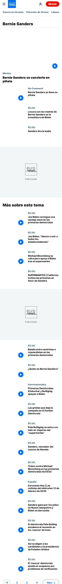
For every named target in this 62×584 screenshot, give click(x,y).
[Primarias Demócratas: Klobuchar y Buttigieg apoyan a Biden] (43, 392)
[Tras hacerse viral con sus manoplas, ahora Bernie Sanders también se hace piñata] (43, 96)
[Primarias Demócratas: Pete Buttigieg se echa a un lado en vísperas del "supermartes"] (43, 431)
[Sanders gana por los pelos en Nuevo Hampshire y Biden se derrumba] (43, 509)
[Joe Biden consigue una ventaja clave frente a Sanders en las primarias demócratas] (43, 221)
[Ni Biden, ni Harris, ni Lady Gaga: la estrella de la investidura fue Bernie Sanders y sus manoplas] (43, 116)
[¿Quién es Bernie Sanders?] (43, 373)
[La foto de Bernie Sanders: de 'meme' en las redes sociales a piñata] (31, 79)
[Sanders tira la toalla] (43, 135)
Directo (52, 3)
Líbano (55, 12)
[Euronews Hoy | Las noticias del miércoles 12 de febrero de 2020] (43, 490)
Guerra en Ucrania (13, 12)
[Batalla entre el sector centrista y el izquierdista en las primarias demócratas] (43, 354)
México (7, 73)
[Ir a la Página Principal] (12, 4)
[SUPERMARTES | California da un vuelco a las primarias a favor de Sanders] (43, 279)
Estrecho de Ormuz (37, 12)
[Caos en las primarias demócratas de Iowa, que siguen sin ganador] (43, 567)
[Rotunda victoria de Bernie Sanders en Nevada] (43, 451)
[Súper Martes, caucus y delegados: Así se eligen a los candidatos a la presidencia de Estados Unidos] (43, 548)
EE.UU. (32, 107)
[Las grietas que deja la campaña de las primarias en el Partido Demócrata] (43, 412)
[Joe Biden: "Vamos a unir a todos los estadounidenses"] (43, 241)
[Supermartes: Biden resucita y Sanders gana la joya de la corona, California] (43, 260)
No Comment (35, 88)
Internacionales (37, 384)
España (32, 481)
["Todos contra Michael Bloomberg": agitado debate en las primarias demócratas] (43, 470)
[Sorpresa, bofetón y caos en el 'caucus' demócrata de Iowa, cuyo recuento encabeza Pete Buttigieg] (43, 528)
